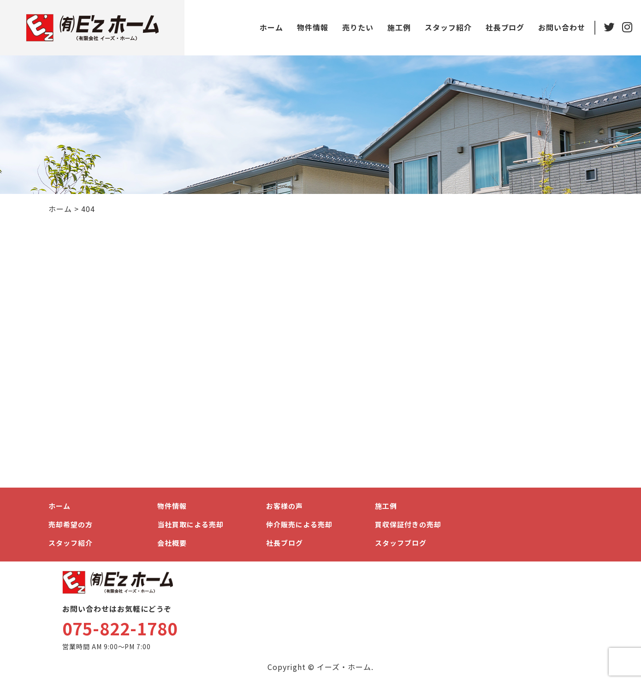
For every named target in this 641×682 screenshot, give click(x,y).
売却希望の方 (70, 524)
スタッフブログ (401, 543)
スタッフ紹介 (447, 27)
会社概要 (172, 543)
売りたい (357, 27)
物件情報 (312, 27)
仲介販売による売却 (299, 524)
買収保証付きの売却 (408, 524)
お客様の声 (284, 506)
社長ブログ (504, 27)
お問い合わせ (561, 27)
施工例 (398, 27)
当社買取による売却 (190, 524)
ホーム (271, 27)
